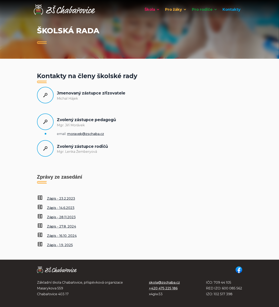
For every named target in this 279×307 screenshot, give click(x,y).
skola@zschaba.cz (164, 282)
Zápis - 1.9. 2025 (60, 245)
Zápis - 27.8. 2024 (61, 226)
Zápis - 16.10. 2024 (62, 236)
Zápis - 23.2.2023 (61, 199)
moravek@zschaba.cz (85, 134)
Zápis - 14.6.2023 (60, 208)
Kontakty (232, 9)
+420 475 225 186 (163, 288)
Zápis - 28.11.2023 (61, 217)
